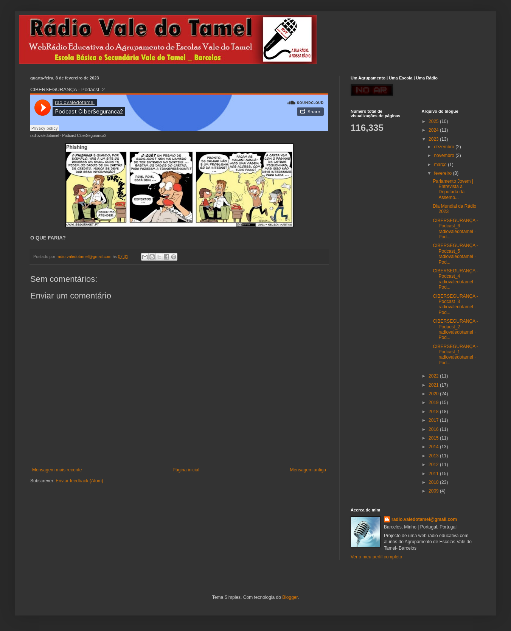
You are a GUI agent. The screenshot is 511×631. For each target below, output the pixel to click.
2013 (434, 455)
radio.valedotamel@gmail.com (424, 519)
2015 (434, 438)
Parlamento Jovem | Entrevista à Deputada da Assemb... (453, 189)
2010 (434, 482)
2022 (434, 376)
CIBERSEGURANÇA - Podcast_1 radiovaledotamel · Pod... (455, 354)
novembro (444, 155)
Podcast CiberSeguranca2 (84, 136)
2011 (434, 473)
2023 (434, 139)
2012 (434, 464)
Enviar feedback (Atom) (79, 480)
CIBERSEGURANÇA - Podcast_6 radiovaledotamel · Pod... (455, 228)
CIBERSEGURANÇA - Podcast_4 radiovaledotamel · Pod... (455, 279)
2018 (434, 411)
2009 (434, 491)
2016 (434, 429)
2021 (434, 385)
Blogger (290, 597)
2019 (434, 402)
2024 (434, 130)
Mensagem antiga (308, 469)
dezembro (444, 146)
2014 (434, 446)
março (441, 164)
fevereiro (443, 173)
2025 (434, 121)
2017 (434, 420)
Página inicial (185, 469)
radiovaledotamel (44, 136)
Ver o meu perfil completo (376, 557)
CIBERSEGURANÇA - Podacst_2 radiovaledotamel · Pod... (455, 329)
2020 (434, 393)
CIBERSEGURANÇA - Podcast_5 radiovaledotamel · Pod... (455, 253)
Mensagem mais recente (57, 469)
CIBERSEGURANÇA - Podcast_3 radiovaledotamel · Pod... (455, 304)
